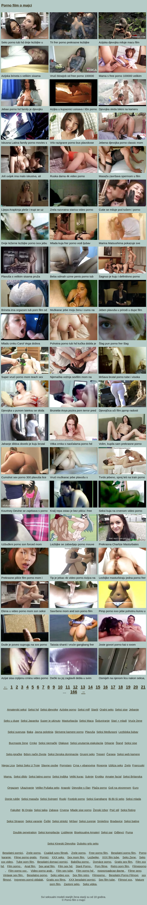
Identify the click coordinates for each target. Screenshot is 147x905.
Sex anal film (47, 866)
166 (73, 691)
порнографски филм (111, 870)
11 (67, 687)
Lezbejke (93, 857)
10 (60, 687)
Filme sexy (134, 870)
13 (82, 687)
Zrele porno (33, 852)
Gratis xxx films (55, 879)
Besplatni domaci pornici (52, 861)
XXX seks (58, 857)
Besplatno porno (37, 875)
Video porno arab (42, 870)
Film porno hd (85, 870)
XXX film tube (110, 857)
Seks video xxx (60, 875)
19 (128, 687)
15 (98, 687)
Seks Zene (129, 857)
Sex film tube (107, 879)
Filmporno (99, 875)
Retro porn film (120, 866)
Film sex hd (65, 866)
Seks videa (89, 884)
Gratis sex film (123, 861)
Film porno (14, 866)
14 (90, 687)
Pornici (44, 857)
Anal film (30, 866)
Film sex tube (64, 870)
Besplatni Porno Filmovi (123, 875)
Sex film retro (80, 875)
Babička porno (80, 861)
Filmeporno (139, 866)
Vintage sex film (13, 875)
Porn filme (101, 866)
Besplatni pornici (12, 852)
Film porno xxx (17, 870)
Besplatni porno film (123, 852)
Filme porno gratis (25, 857)
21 (143, 687)
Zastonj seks (71, 884)
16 (105, 687)
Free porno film (98, 852)
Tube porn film (25, 861)
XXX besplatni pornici (82, 879)
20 (135, 687)
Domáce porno (102, 861)
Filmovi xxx (125, 879)
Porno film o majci (16, 5)
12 (75, 687)
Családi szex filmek (56, 852)
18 (120, 687)
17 (113, 687)
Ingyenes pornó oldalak (28, 879)
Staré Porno (83, 866)
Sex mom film (75, 857)
